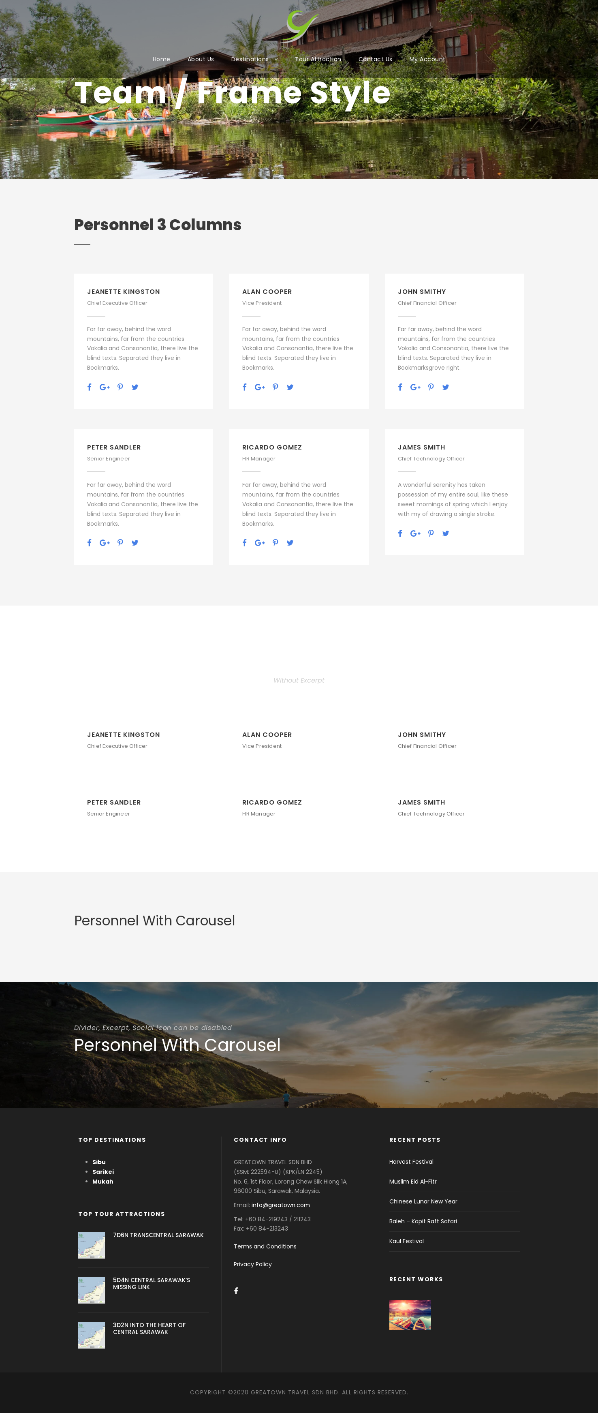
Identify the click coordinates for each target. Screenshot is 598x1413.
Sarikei (103, 1172)
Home (162, 59)
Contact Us (376, 59)
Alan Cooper (267, 291)
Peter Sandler (114, 447)
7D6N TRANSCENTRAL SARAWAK (158, 1235)
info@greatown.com (282, 1205)
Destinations (250, 59)
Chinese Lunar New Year (423, 1201)
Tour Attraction (318, 59)
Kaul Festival (406, 1241)
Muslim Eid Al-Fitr (413, 1182)
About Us (201, 59)
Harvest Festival (411, 1162)
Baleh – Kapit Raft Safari (423, 1221)
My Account (428, 59)
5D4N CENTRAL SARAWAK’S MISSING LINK (151, 1283)
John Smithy (422, 291)
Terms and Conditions (265, 1246)
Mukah (102, 1182)
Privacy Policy (253, 1264)
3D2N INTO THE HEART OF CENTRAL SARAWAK (149, 1328)
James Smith (421, 447)
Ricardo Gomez (272, 447)
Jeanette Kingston (123, 291)
